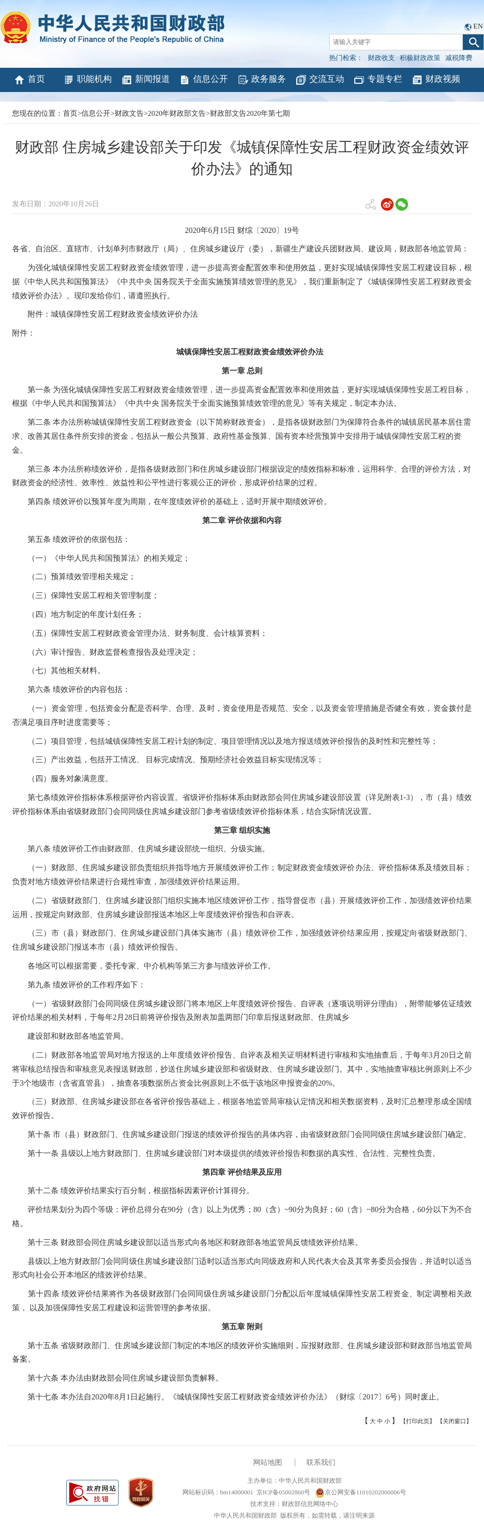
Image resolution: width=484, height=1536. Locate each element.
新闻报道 (145, 80)
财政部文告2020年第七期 (250, 113)
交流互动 (319, 80)
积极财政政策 (420, 57)
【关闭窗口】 (454, 1421)
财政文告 (129, 113)
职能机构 (87, 80)
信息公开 (203, 80)
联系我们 (320, 1462)
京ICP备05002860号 (283, 1492)
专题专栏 (377, 80)
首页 (29, 80)
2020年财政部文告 (177, 113)
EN (478, 26)
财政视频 (435, 80)
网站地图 (267, 1462)
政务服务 (261, 80)
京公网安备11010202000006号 (361, 1492)
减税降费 (458, 57)
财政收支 (381, 57)
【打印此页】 (417, 1421)
